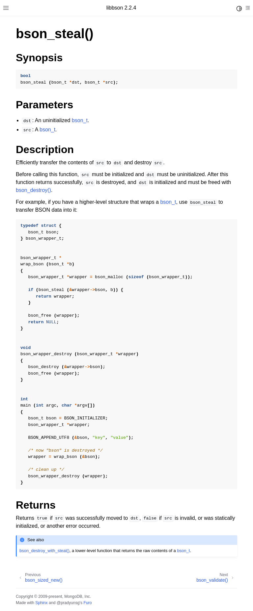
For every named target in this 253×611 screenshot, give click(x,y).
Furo (87, 602)
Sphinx (41, 602)
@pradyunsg (68, 602)
